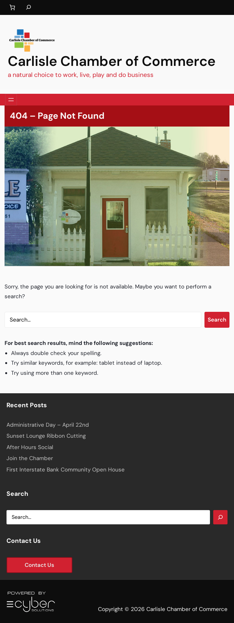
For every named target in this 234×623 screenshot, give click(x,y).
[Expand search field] (28, 7)
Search (217, 319)
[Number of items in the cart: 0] (12, 8)
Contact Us (39, 564)
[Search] (220, 517)
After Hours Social (29, 447)
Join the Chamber (29, 458)
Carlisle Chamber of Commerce (112, 61)
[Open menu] (11, 99)
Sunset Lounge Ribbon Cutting (46, 436)
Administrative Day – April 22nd (47, 424)
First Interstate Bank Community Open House (65, 469)
